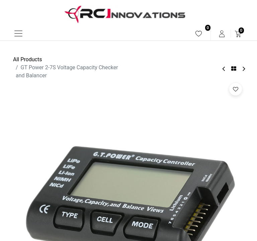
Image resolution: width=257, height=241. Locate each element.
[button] (235, 89)
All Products (27, 59)
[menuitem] (198, 34)
